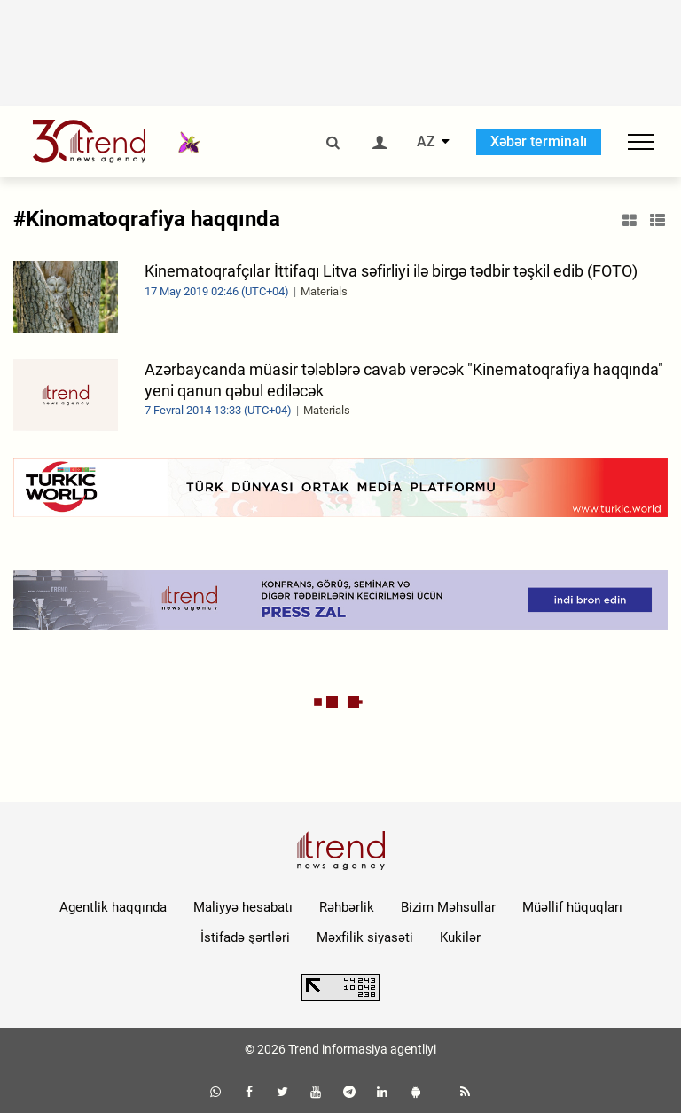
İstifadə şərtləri (245, 937)
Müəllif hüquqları (572, 907)
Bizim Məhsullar (448, 907)
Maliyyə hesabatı (243, 907)
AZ (426, 142)
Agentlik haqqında (113, 907)
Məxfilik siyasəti (365, 937)
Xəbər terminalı (538, 141)
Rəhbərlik (346, 907)
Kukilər (460, 937)
